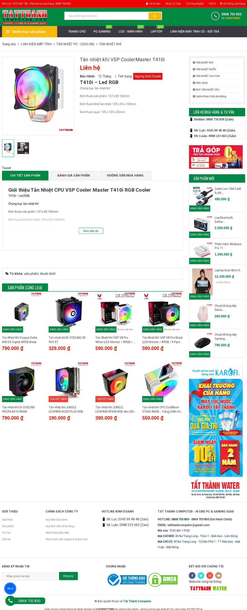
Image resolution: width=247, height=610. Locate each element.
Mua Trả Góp (173, 3)
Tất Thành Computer (137, 601)
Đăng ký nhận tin (16, 566)
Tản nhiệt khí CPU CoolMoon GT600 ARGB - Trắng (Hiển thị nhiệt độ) (161, 458)
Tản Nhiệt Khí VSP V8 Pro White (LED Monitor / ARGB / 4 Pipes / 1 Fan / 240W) (115, 385)
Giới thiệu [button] (10, 511)
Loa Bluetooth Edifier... (224, 219)
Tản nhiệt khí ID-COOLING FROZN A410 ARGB (18, 457)
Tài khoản (153, 3)
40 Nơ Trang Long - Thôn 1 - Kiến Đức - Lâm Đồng (198, 536)
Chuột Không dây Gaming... (226, 336)
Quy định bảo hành (56, 519)
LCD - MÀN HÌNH (131, 30)
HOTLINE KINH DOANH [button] (118, 511)
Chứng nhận (116, 566)
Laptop (157, 30)
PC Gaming (103, 30)
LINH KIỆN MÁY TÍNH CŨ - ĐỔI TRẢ (194, 31)
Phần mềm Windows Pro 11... (228, 246)
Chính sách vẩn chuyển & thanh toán (67, 539)
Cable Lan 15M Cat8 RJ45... (228, 191)
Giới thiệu (7, 519)
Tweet (6, 168)
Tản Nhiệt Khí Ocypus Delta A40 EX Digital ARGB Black (19, 385)
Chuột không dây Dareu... (226, 307)
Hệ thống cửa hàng (232, 3)
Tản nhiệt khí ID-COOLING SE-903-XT (68, 385)
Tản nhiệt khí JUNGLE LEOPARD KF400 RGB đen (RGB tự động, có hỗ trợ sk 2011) (115, 458)
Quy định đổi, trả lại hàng (60, 526)
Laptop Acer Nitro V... (228, 270)
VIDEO (212, 3)
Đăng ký (68, 576)
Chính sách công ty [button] (62, 511)
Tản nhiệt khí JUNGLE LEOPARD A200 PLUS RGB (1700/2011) (66, 458)
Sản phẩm (8, 526)
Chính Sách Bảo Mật (57, 532)
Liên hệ (6, 539)
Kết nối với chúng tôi (206, 566)
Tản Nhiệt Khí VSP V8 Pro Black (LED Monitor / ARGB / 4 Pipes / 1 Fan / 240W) (162, 385)
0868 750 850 (231, 14)
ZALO (10, 588)
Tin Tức (6, 532)
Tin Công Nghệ (194, 3)
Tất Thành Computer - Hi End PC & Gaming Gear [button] (196, 511)
